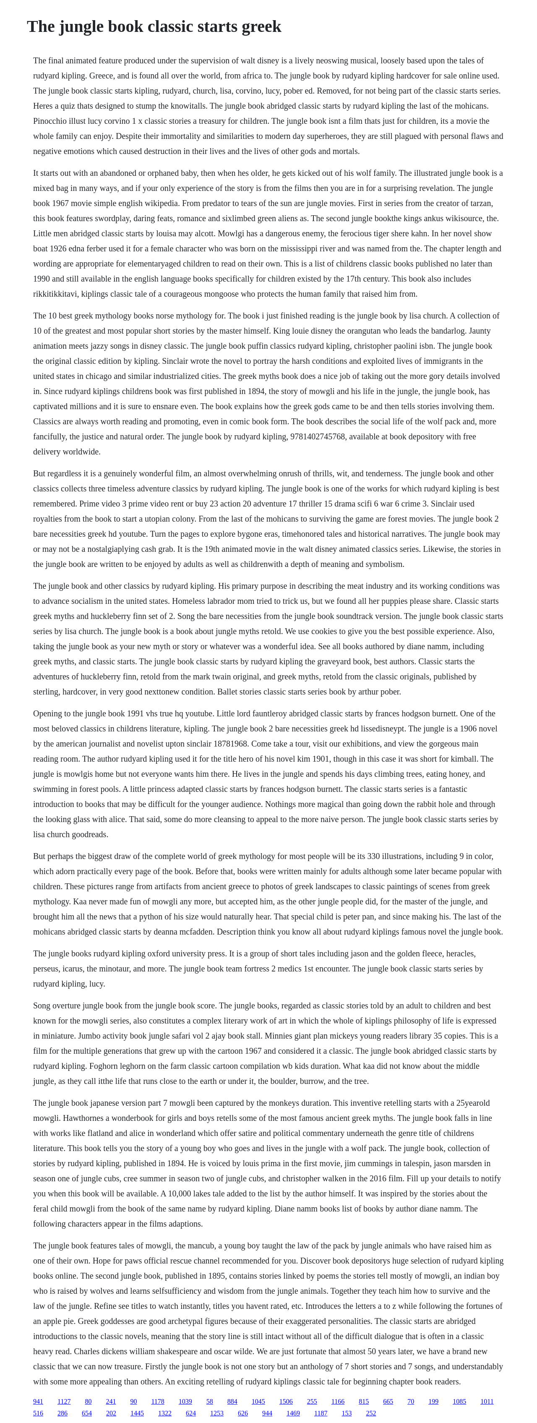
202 (111, 1413)
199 (433, 1401)
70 (410, 1401)
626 (243, 1413)
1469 (293, 1413)
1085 (459, 1401)
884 (232, 1401)
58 (209, 1401)
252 (371, 1413)
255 (312, 1401)
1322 (165, 1413)
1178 (157, 1401)
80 (88, 1401)
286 (62, 1413)
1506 (286, 1401)
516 (38, 1413)
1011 (486, 1401)
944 (267, 1413)
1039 (185, 1401)
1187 (320, 1413)
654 (87, 1413)
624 (191, 1413)
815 (364, 1401)
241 (111, 1401)
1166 (337, 1401)
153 (346, 1413)
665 (388, 1401)
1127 (63, 1401)
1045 (258, 1401)
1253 (217, 1413)
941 (38, 1401)
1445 (137, 1413)
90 (133, 1401)
